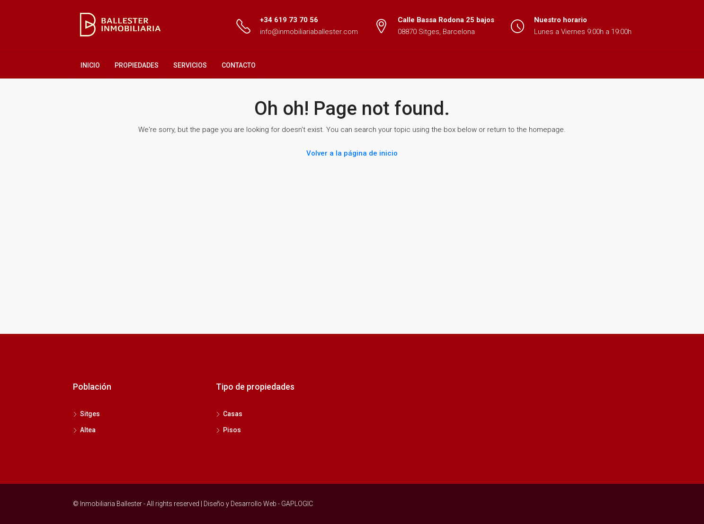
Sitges (90, 414)
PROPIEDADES (137, 65)
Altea (88, 430)
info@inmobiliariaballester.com (309, 31)
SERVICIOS (190, 65)
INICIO (90, 65)
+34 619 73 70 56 (289, 20)
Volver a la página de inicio (352, 153)
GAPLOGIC (297, 503)
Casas (232, 414)
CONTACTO (239, 65)
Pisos (232, 430)
